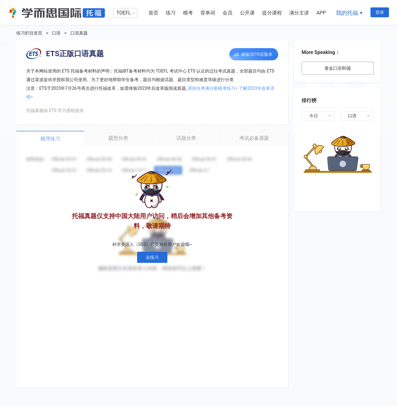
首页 (153, 13)
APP (321, 13)
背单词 (207, 13)
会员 (227, 13)
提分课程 (272, 13)
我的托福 (347, 13)
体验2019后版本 (256, 54)
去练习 (152, 257)
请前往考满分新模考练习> (212, 88)
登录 (379, 12)
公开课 (247, 13)
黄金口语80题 (337, 68)
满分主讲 (299, 13)
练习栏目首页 (29, 33)
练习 (171, 13)
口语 (56, 33)
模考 (188, 13)
